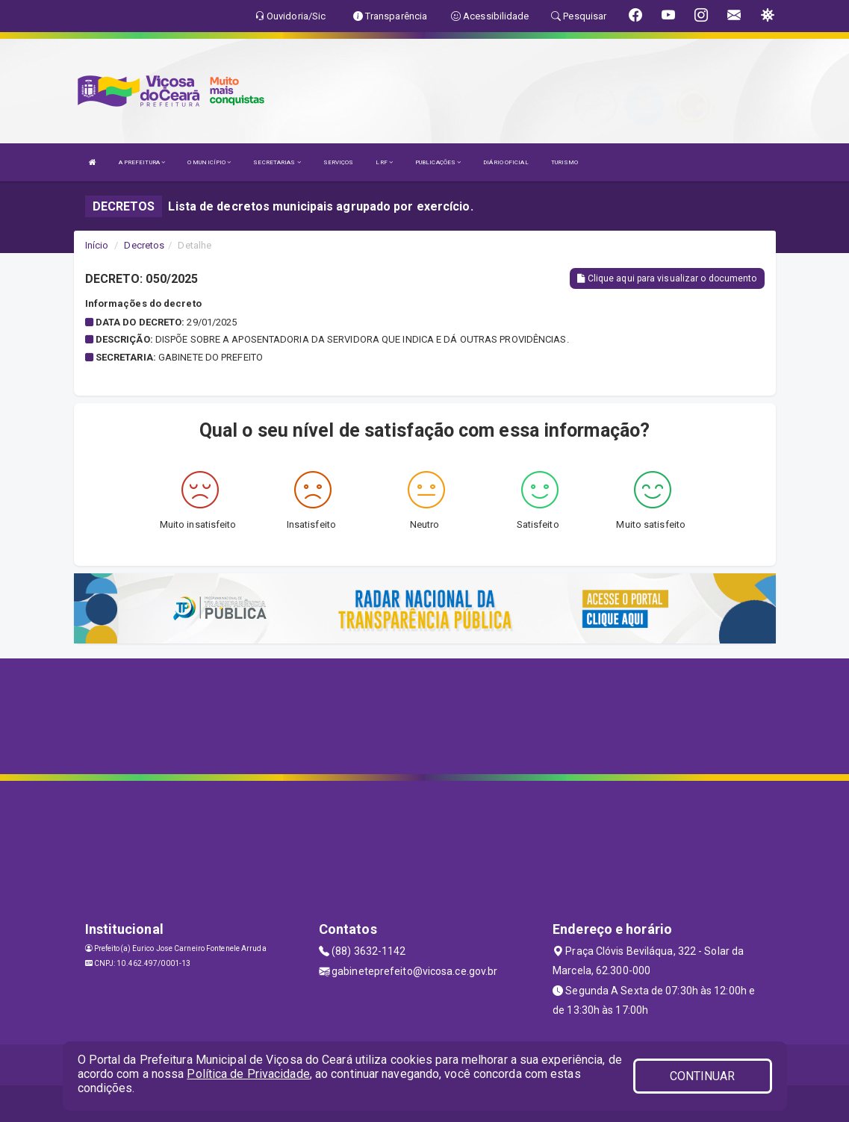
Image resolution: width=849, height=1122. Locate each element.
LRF (384, 162)
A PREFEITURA (142, 162)
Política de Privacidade (248, 1074)
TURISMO (565, 162)
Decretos (144, 245)
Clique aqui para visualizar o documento (666, 278)
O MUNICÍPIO (209, 162)
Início (97, 245)
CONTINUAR (703, 1076)
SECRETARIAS (276, 162)
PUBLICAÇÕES (438, 162)
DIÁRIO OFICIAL (505, 162)
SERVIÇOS (338, 162)
